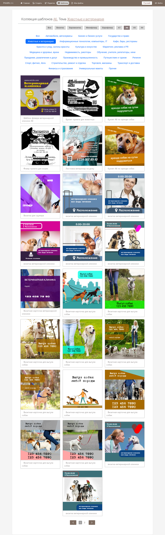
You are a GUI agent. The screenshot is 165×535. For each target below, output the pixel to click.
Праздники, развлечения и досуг (40, 57)
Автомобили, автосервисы (59, 36)
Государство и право (118, 36)
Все (38, 36)
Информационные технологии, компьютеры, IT (83, 41)
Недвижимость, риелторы (78, 52)
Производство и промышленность (80, 57)
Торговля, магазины (102, 63)
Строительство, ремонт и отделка (68, 63)
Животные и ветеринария (41, 41)
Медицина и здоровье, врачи (44, 52)
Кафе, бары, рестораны (125, 41)
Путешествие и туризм (115, 57)
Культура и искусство (86, 47)
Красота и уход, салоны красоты (53, 47)
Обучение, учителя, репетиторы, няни (116, 52)
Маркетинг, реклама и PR (116, 47)
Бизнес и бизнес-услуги (90, 36)
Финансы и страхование (61, 68)
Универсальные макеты (91, 68)
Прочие (112, 68)
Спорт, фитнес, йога (35, 63)
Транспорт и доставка (129, 63)
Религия (136, 57)
